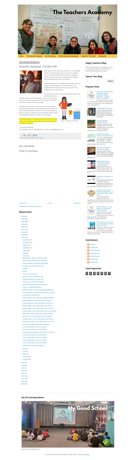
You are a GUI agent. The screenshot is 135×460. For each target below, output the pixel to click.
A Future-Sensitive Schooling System (102, 121)
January (25, 359)
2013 (23, 373)
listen (28, 137)
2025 (23, 219)
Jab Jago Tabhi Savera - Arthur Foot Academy (103, 148)
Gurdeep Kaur (94, 247)
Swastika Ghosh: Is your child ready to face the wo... (38, 319)
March (25, 354)
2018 (23, 237)
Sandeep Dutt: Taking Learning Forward (34, 258)
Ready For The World (88, 56)
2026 (23, 216)
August (25, 250)
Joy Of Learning (50, 56)
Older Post (77, 203)
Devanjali (92, 244)
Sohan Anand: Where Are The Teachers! (34, 260)
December (26, 240)
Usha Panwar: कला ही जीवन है (30, 295)
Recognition (102, 56)
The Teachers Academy (34, 56)
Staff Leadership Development (68, 56)
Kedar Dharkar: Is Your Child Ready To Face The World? (39, 311)
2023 (23, 224)
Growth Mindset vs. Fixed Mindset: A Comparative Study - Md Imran (104, 208)
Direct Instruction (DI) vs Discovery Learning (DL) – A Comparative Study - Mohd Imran (104, 192)
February (26, 357)
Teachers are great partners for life (32, 266)
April (24, 351)
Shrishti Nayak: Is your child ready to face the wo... (37, 306)
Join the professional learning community (34, 284)
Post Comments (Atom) (34, 206)
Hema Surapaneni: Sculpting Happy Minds (35, 263)
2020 (23, 232)
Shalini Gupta (94, 262)
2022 (23, 227)
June (24, 256)
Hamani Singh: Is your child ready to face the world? (38, 308)
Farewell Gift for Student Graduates (33, 345)
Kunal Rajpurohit (95, 253)
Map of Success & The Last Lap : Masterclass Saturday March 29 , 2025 (104, 223)
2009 (23, 384)
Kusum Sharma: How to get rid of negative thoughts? (38, 298)
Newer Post (23, 203)
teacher (37, 137)
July (24, 253)
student (32, 137)
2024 (23, 221)
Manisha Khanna (95, 256)
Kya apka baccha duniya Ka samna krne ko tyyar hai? (38, 332)
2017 (23, 363)
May (24, 349)
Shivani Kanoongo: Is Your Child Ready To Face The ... (38, 321)
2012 (23, 376)
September (26, 248)
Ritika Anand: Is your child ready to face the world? (37, 313)
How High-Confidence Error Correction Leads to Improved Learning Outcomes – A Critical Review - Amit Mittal (104, 95)
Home (21, 56)
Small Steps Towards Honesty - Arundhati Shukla (104, 134)
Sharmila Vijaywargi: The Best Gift (32, 279)
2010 (23, 381)
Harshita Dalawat (95, 250)
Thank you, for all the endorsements (33, 282)
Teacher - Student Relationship (31, 287)
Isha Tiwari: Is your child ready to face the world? (37, 316)
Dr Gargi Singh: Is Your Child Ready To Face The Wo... (38, 292)
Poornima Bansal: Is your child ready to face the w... (38, 303)
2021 (23, 229)
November (26, 242)
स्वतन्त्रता (24, 271)
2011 (23, 378)
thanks (41, 137)
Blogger (87, 454)
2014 (23, 370)
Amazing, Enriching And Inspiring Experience (35, 324)
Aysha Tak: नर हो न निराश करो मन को (32, 276)
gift (25, 137)
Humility (24, 268)
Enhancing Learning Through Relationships (103, 162)
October (25, 245)
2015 (23, 368)
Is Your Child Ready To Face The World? (34, 327)
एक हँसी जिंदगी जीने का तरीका (104, 108)
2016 (23, 365)
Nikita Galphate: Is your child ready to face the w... (37, 300)
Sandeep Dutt (94, 259)
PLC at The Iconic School (30, 274)
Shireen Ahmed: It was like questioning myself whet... (38, 290)
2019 (23, 235)
